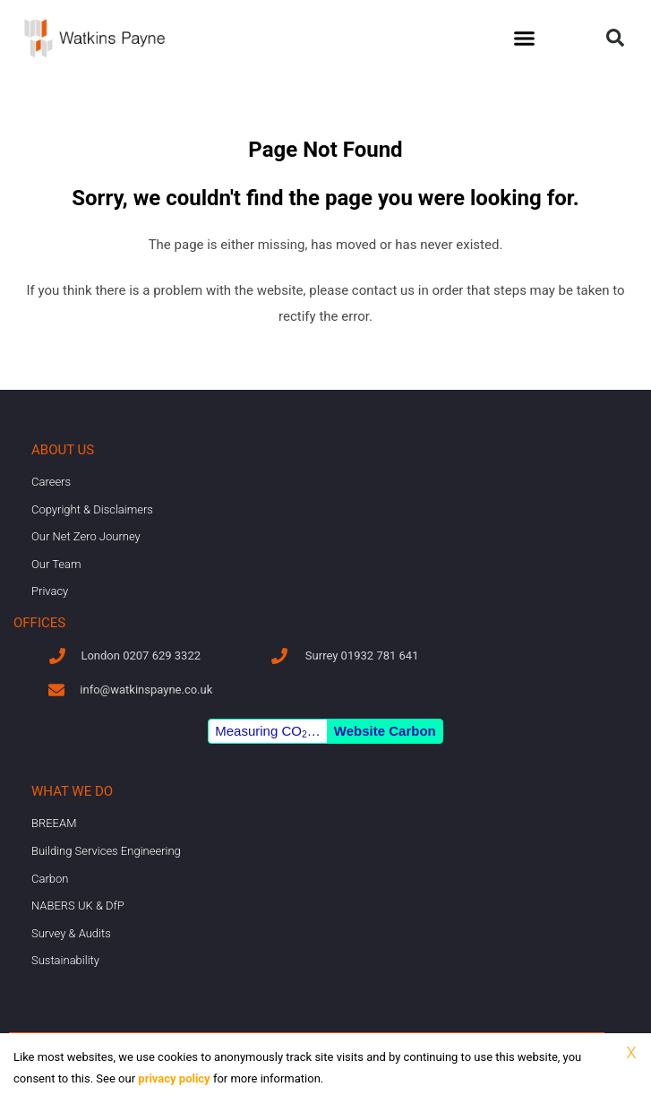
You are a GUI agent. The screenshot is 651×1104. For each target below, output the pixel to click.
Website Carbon (385, 730)
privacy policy (174, 1078)
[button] (524, 39)
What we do (72, 791)
